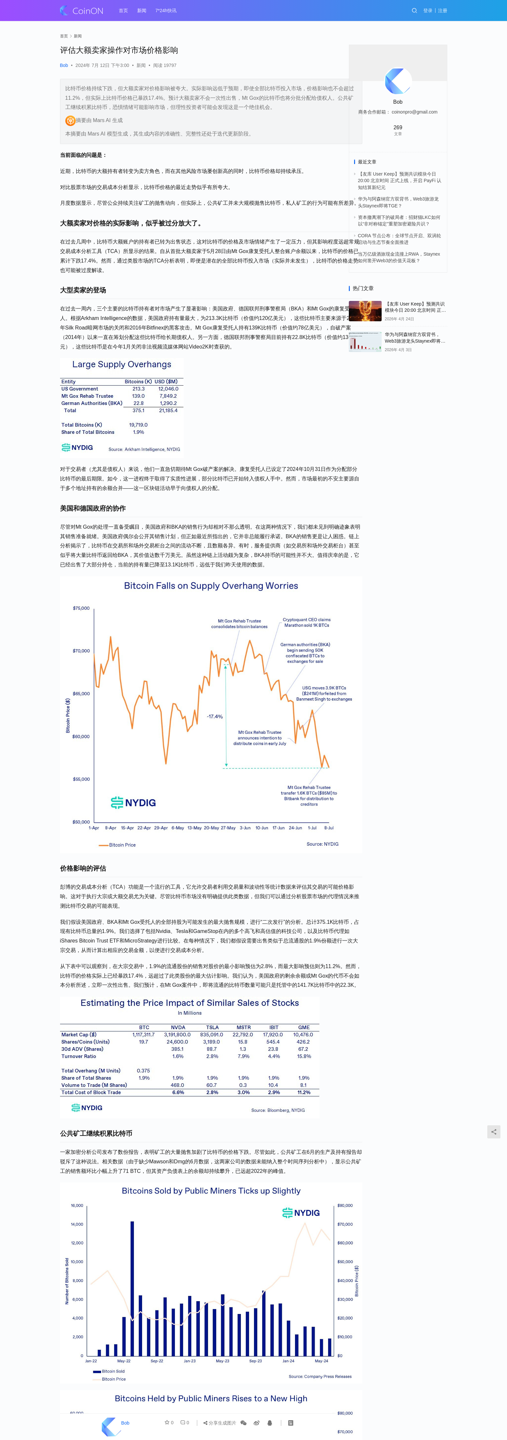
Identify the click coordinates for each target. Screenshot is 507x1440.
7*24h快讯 (166, 10)
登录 (428, 10)
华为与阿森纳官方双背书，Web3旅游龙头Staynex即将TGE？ (413, 341)
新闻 (141, 10)
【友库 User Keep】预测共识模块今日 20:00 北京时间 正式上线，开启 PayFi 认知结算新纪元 (399, 180)
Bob (64, 65)
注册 (442, 10)
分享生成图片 (219, 1423)
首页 (123, 10)
